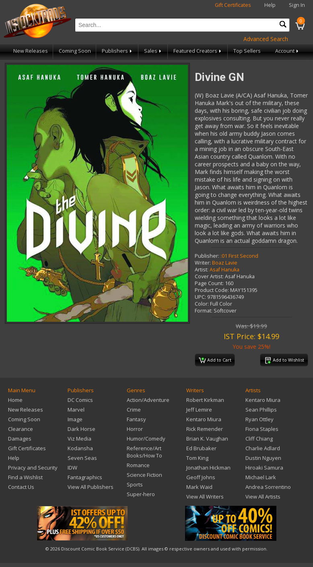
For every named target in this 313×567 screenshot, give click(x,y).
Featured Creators (197, 51)
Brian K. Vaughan (207, 438)
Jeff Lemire (199, 409)
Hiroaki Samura (264, 467)
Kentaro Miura (203, 419)
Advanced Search (265, 39)
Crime (134, 409)
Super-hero (141, 494)
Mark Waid (199, 486)
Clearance (20, 428)
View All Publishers (90, 486)
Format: (203, 310)
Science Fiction (144, 474)
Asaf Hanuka (224, 269)
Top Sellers (247, 51)
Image (75, 419)
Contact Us (21, 486)
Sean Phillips (261, 409)
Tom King (197, 457)
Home (15, 400)
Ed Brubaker (201, 448)
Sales (153, 51)
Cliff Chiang (259, 438)
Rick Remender (204, 428)
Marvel (76, 409)
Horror (135, 428)
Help (270, 5)
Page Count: (209, 283)
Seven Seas (82, 457)
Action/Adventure (148, 400)
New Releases (30, 51)
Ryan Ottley (259, 419)
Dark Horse (81, 428)
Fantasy (136, 419)
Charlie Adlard (262, 448)
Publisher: (207, 255)
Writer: (203, 262)
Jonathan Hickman (208, 467)
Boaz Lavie (224, 262)
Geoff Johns (200, 477)
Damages (19, 438)
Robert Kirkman (205, 400)
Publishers (117, 51)
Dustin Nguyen (263, 457)
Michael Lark (260, 477)
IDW (72, 467)
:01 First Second (239, 255)
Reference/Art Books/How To (144, 452)
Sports (135, 484)
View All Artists (262, 496)
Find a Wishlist (25, 477)
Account (287, 51)
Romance (138, 465)
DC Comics (80, 400)
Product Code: (212, 290)
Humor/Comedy (146, 438)
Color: (202, 303)
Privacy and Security (33, 467)
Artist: (201, 269)
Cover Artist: (209, 276)
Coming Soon (75, 51)
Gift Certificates (233, 5)
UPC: (200, 297)
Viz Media (79, 438)
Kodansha (80, 448)
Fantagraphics (85, 477)
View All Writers (205, 496)
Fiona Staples (261, 428)
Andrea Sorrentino (268, 486)
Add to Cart (215, 360)
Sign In (297, 5)
